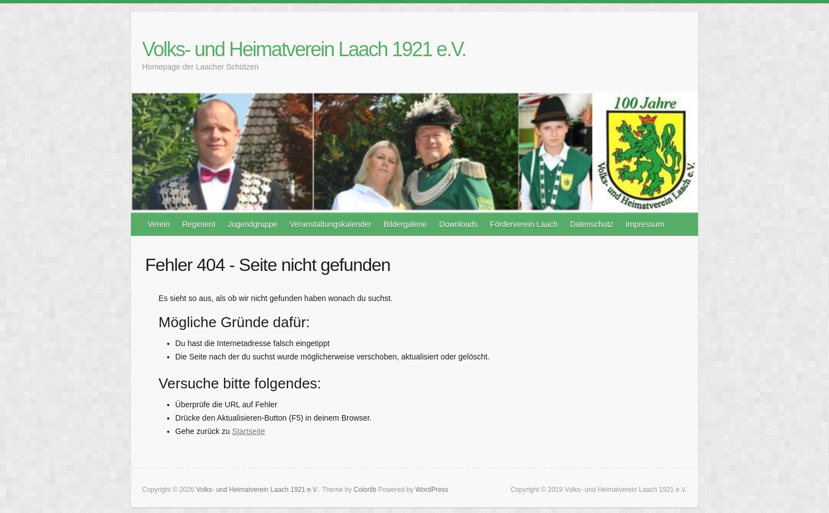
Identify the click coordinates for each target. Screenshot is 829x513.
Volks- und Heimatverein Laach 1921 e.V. (304, 49)
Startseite (248, 431)
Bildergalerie (405, 224)
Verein (159, 224)
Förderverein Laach (524, 224)
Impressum (645, 224)
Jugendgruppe (253, 224)
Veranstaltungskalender (330, 224)
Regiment (199, 224)
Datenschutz (591, 224)
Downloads (458, 224)
